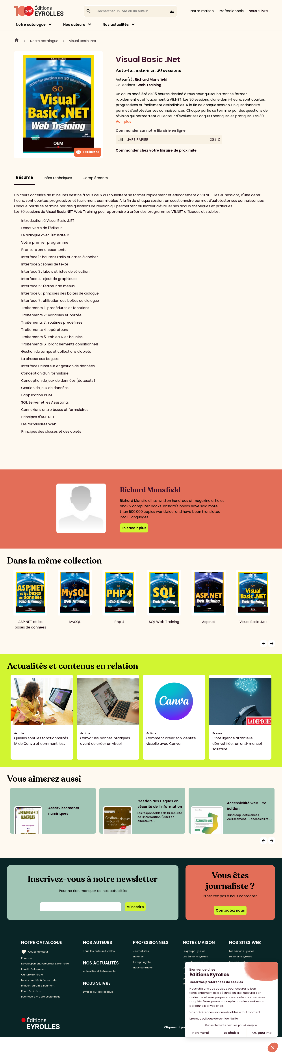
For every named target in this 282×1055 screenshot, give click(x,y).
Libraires (152, 957)
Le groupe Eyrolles (203, 950)
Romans (28, 957)
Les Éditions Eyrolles (197, 960)
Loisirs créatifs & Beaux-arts (45, 992)
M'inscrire (135, 906)
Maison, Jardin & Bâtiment (43, 999)
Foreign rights (157, 965)
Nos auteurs (74, 24)
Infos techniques (58, 177)
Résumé (24, 177)
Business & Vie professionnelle (47, 1014)
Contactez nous (230, 910)
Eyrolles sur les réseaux (114, 1000)
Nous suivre (258, 10)
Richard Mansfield (151, 79)
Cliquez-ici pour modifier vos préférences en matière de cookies (212, 1046)
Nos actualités (116, 24)
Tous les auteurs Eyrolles (115, 950)
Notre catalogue (31, 24)
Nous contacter (158, 972)
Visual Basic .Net (82, 40)
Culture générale (35, 985)
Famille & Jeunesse (37, 977)
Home (16, 40)
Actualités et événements (105, 975)
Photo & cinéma (35, 1006)
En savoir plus (134, 527)
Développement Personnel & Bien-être (46, 967)
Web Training (149, 84)
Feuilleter (87, 152)
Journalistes (155, 950)
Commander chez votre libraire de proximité (156, 150)
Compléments (95, 177)
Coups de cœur (38, 950)
